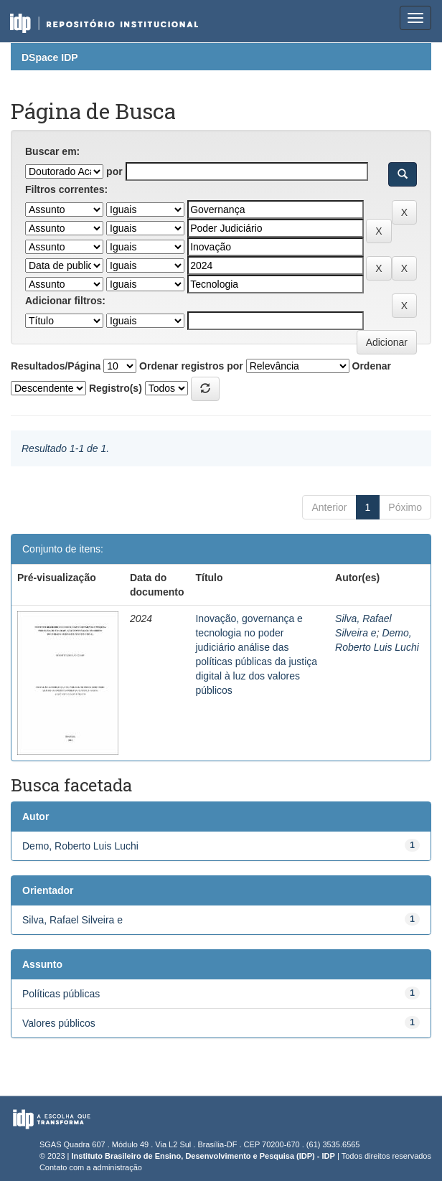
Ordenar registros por (191, 366)
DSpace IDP (50, 57)
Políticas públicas (61, 993)
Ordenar (371, 366)
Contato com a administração (90, 1167)
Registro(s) (115, 388)
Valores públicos (58, 1023)
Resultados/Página (55, 366)
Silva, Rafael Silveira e (72, 920)
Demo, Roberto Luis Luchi (80, 846)
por (114, 171)
